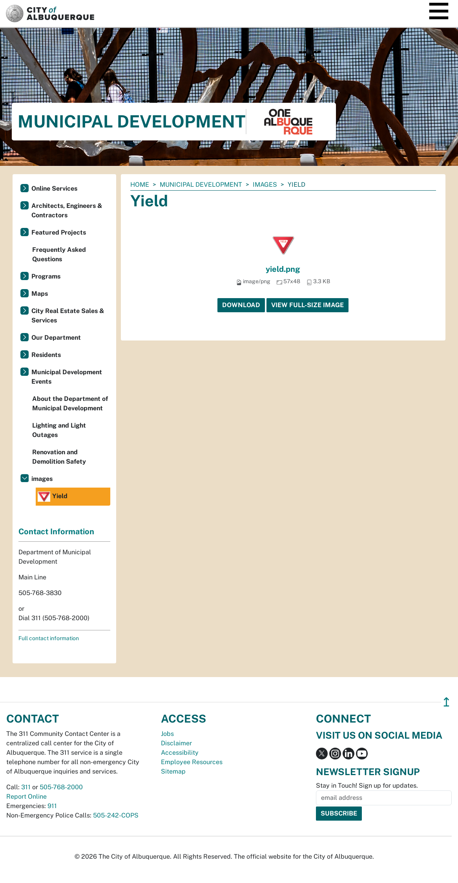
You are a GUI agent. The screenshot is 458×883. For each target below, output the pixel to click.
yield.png (283, 269)
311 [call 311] (26, 787)
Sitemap (173, 771)
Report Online (26, 796)
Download (241, 305)
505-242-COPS (116, 815)
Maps (39, 293)
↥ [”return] (446, 702)
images (265, 184)
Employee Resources (192, 762)
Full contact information (48, 638)
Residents (46, 355)
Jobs (167, 733)
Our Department (56, 337)
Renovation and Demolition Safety (59, 456)
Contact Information (56, 531)
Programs (45, 276)
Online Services (54, 188)
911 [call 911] (52, 806)
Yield (53, 497)
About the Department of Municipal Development (70, 403)
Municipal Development (201, 184)
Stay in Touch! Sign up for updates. (367, 785)
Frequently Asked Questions (59, 254)
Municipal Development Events (66, 376)
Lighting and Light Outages (59, 430)
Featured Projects (58, 232)
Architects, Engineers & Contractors (66, 210)
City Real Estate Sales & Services (67, 315)
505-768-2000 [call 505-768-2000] (61, 787)
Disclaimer (176, 743)
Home (139, 184)
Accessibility (180, 752)
